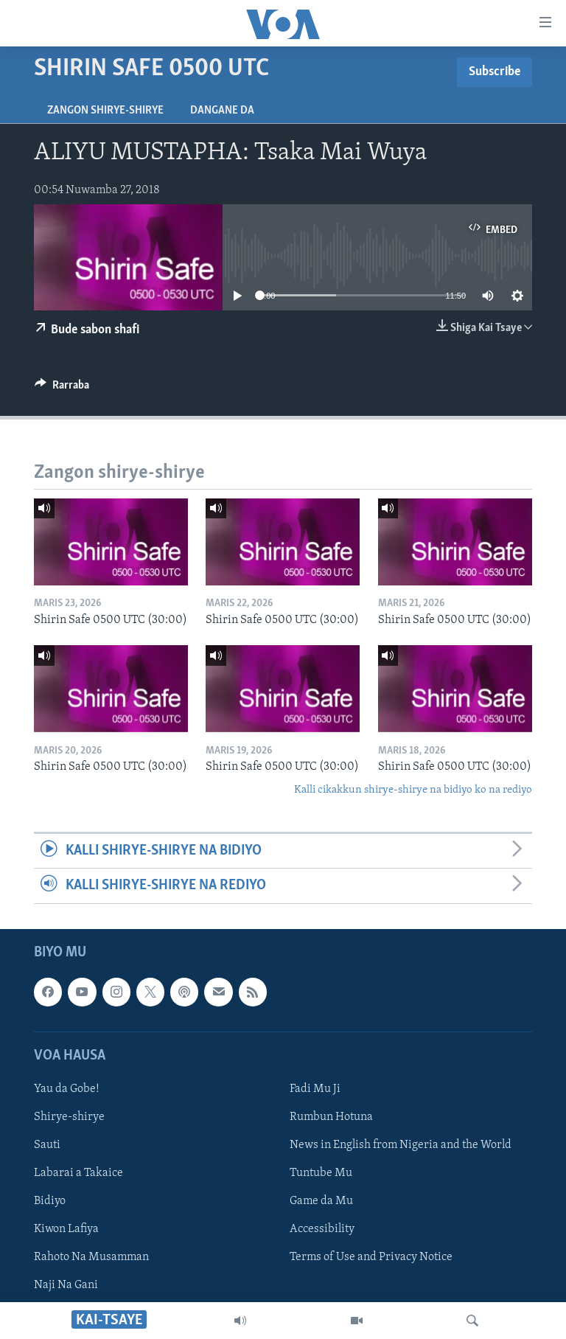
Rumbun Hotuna (331, 1117)
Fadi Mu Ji (315, 1088)
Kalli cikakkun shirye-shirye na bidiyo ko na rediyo (413, 790)
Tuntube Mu (321, 1173)
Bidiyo (50, 1201)
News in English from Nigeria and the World (400, 1145)
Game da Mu (321, 1201)
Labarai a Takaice (78, 1173)
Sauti (47, 1145)
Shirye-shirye (69, 1117)
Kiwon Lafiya (66, 1229)
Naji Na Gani (66, 1285)
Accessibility (322, 1229)
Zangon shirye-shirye (105, 110)
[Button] (62, 389)
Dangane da (222, 110)
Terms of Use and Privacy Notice (371, 1257)
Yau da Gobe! (66, 1088)
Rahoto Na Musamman (91, 1257)
